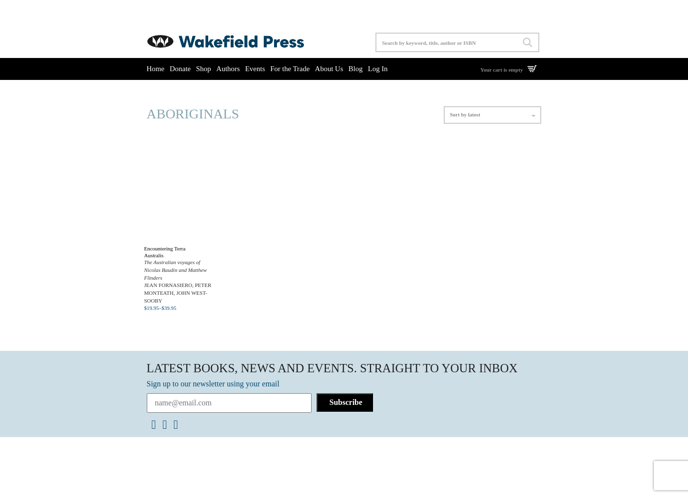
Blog (356, 69)
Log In (377, 69)
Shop (203, 69)
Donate (180, 69)
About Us (329, 69)
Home (156, 69)
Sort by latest (492, 114)
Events (255, 69)
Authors (228, 69)
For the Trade (290, 69)
